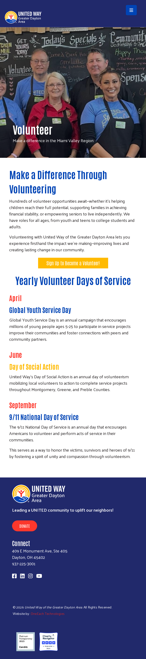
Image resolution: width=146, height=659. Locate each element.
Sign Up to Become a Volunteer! (73, 263)
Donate (24, 525)
